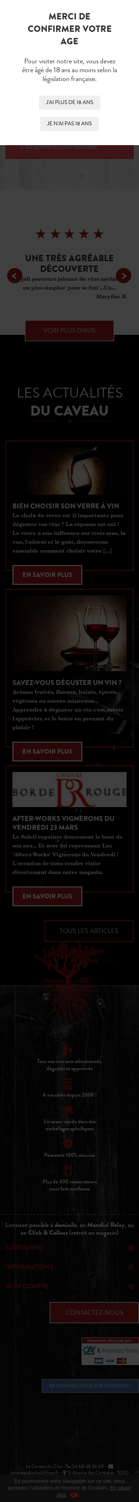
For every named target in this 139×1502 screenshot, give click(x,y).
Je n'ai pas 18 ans (69, 123)
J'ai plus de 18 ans (69, 102)
